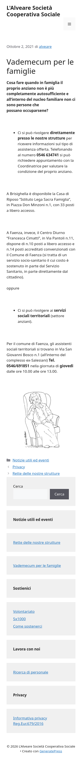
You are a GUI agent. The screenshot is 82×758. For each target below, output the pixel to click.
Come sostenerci (27, 626)
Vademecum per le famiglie (37, 565)
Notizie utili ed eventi (30, 460)
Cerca (18, 486)
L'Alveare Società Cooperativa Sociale (33, 11)
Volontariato (24, 611)
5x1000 (19, 618)
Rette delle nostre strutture (36, 473)
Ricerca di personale (30, 672)
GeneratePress (51, 751)
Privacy (18, 466)
